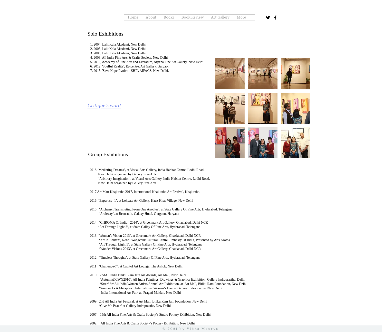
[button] (230, 73)
